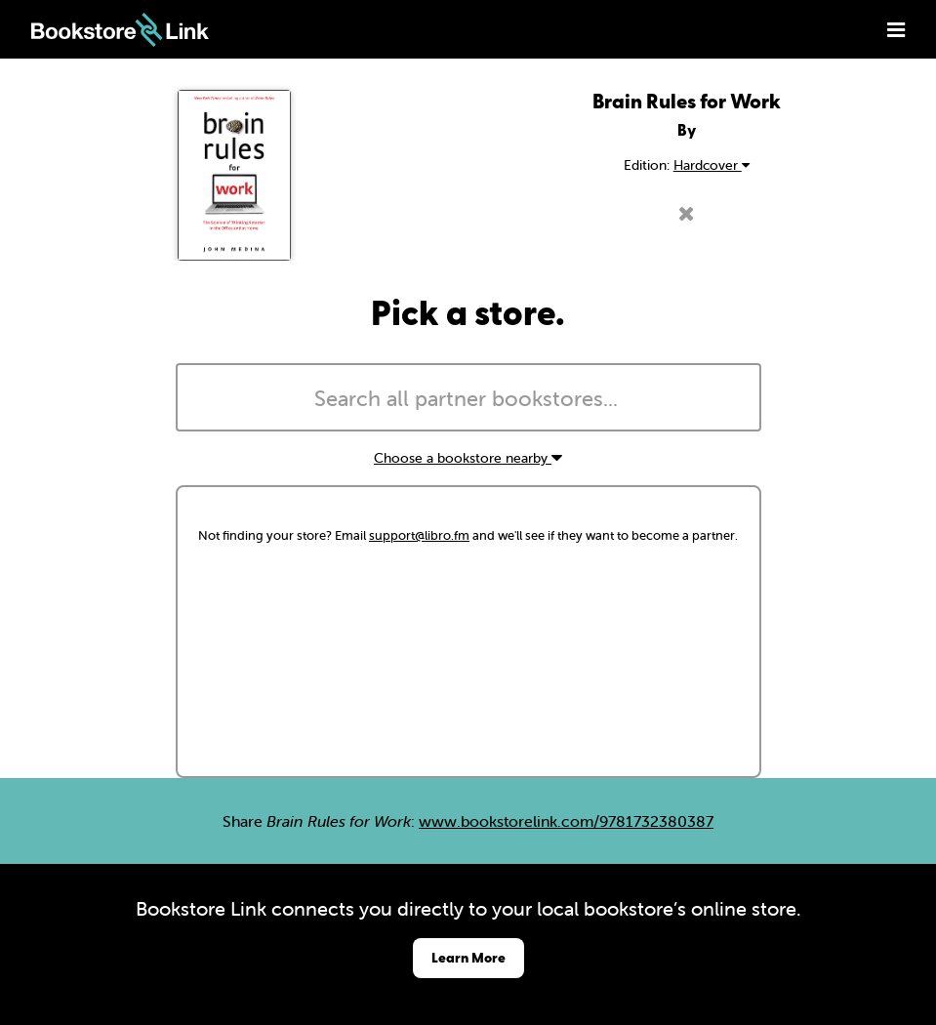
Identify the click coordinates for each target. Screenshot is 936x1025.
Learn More (468, 957)
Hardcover (711, 165)
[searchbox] (468, 399)
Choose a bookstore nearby (468, 458)
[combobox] (468, 397)
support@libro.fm (419, 535)
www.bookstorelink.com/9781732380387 (566, 821)
